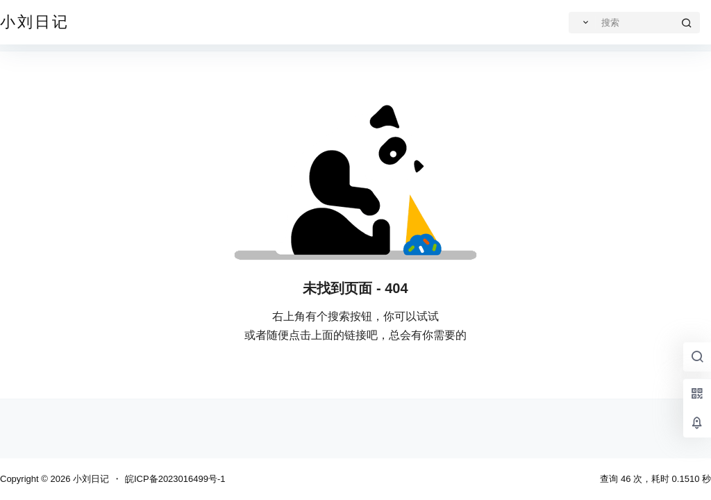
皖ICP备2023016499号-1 (175, 479)
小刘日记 (89, 479)
